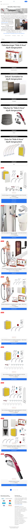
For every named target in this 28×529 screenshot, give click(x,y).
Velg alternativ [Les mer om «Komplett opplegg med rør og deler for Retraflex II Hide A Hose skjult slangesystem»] (14, 199)
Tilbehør (18, 35)
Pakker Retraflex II (8, 35)
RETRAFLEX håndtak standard (14, 481)
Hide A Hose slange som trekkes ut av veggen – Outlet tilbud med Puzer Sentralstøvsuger (14, 233)
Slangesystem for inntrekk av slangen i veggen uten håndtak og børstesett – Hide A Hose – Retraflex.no (14, 446)
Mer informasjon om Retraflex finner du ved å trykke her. (13, 33)
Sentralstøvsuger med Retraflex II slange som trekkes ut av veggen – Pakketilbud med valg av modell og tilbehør (14, 269)
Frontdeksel (14, 35)
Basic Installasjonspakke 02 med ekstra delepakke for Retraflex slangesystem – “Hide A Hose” (14, 375)
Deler (22, 35)
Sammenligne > (14, 201)
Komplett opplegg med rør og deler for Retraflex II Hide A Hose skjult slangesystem (14, 196)
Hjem (1, 4)
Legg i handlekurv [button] (14, 343)
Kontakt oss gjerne (4, 22)
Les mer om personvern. (18, 504)
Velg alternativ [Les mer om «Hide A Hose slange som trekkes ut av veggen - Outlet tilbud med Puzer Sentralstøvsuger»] (14, 237)
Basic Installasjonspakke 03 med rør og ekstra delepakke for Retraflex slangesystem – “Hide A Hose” (14, 411)
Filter (3, 39)
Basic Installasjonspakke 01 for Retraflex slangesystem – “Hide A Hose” (14, 339)
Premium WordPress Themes (14, 527)
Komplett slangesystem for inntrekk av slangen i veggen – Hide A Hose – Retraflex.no (14, 305)
